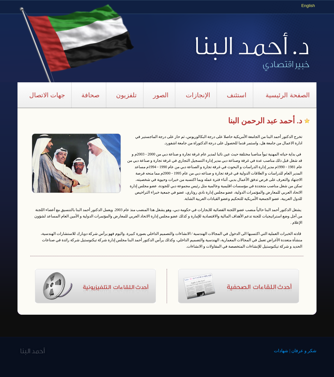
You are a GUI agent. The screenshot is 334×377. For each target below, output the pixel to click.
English (308, 5)
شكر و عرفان (304, 350)
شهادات (281, 350)
